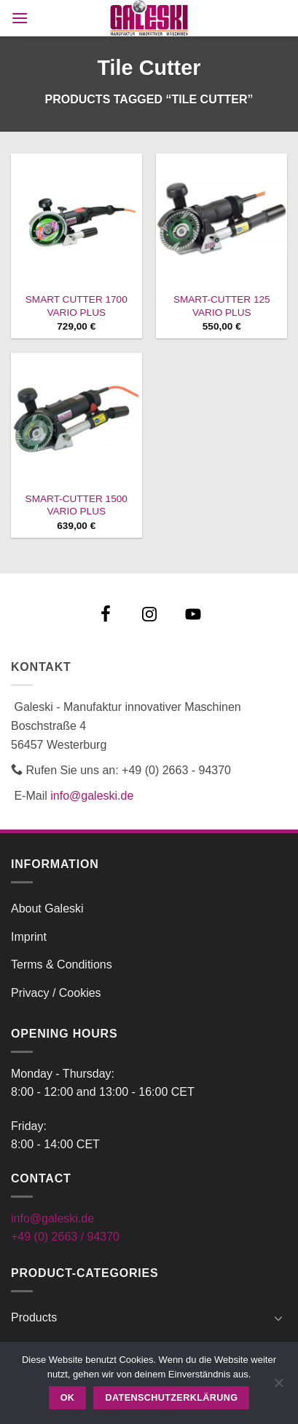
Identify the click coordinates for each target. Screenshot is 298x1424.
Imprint (29, 937)
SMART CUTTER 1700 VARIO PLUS (77, 306)
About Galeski (47, 908)
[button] (19, 18)
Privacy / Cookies (56, 993)
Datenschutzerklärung (172, 1398)
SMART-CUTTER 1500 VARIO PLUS (77, 505)
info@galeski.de (91, 795)
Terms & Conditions (61, 964)
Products (34, 1317)
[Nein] (278, 1387)
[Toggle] (278, 1317)
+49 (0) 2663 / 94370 (65, 1236)
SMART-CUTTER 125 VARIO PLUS (221, 306)
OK (67, 1398)
